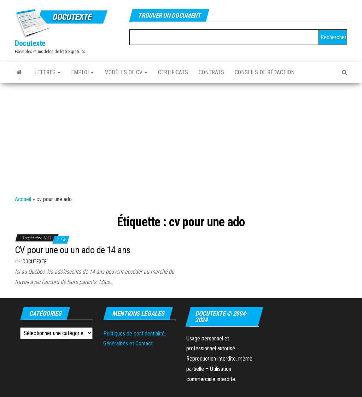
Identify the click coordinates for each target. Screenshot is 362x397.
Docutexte (30, 43)
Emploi (82, 72)
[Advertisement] (181, 136)
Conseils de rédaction (264, 72)
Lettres (47, 72)
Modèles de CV (125, 72)
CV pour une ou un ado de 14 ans (72, 250)
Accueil (23, 199)
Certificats (173, 72)
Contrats (211, 72)
